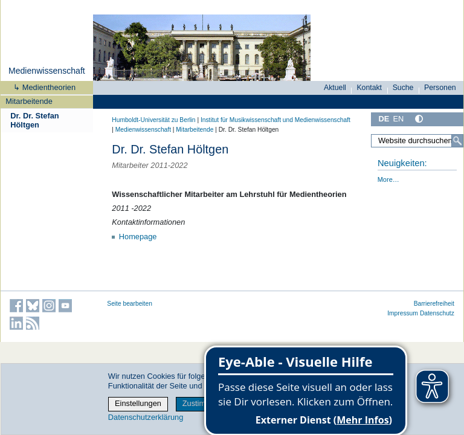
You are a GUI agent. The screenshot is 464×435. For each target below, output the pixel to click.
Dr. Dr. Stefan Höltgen (34, 120)
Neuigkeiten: (402, 163)
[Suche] (457, 140)
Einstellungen (138, 403)
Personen (440, 87)
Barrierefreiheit (434, 303)
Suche (403, 87)
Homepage (138, 236)
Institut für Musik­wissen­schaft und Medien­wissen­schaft (275, 120)
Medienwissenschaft (46, 71)
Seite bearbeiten (129, 303)
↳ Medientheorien (40, 87)
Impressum (402, 313)
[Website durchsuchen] (417, 140)
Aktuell (335, 87)
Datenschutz (437, 313)
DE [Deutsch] (383, 118)
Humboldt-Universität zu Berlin (153, 120)
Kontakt (369, 87)
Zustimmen (201, 403)
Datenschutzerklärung (145, 417)
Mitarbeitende (29, 101)
